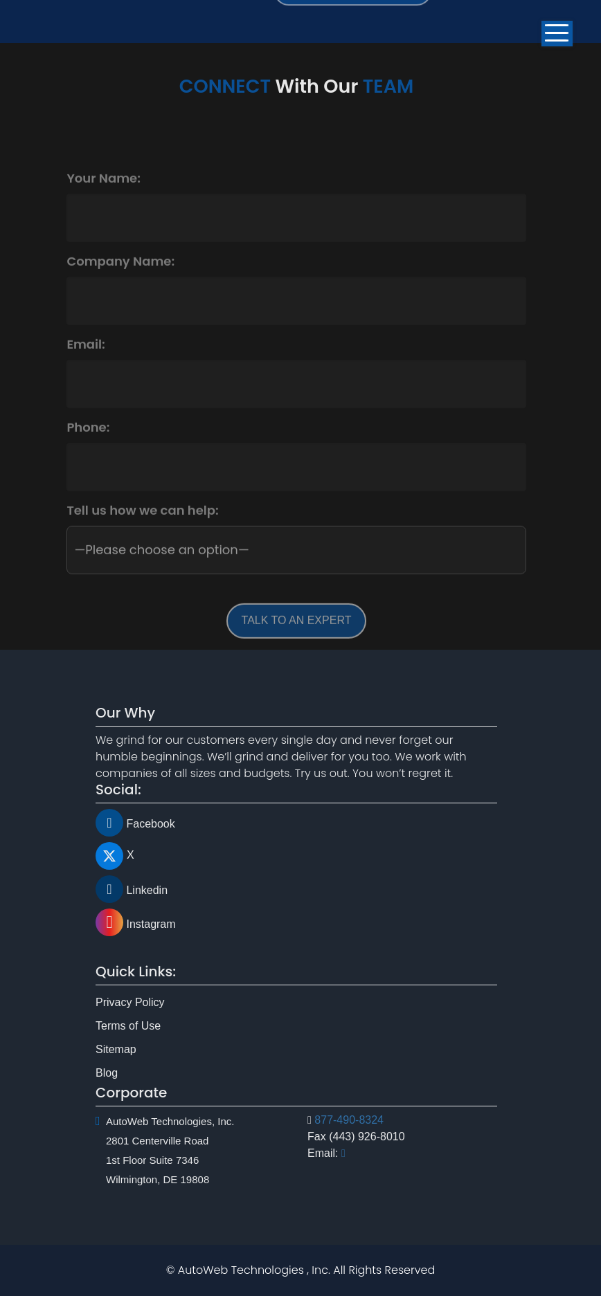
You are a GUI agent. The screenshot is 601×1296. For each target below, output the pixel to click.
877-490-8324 (349, 1094)
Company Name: (120, 276)
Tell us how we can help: (142, 526)
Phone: (87, 443)
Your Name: (103, 193)
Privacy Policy (130, 1027)
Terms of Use (128, 1051)
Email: (85, 360)
